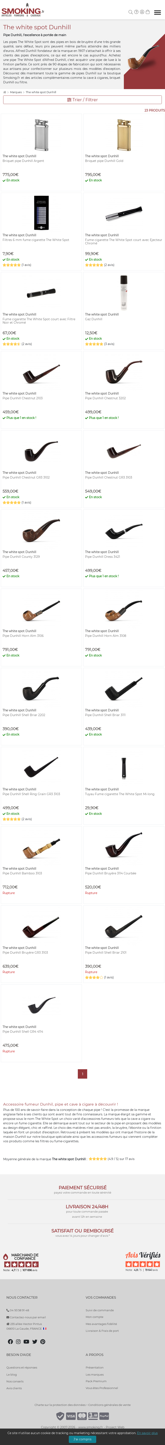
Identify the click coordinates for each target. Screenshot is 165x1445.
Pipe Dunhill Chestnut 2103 (23, 398)
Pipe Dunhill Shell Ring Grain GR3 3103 (31, 794)
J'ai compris (82, 1439)
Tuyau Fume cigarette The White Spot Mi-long (120, 794)
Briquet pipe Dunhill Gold (104, 161)
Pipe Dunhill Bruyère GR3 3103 (25, 953)
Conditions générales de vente (109, 1405)
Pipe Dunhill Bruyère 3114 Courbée (110, 873)
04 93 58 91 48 (17, 1310)
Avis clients (14, 1388)
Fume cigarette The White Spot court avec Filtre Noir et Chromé (39, 321)
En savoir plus (147, 1433)
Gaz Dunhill (93, 319)
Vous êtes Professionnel (102, 1388)
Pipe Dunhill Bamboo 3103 (22, 873)
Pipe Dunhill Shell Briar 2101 (105, 953)
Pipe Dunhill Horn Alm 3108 (105, 636)
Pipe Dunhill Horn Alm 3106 (23, 636)
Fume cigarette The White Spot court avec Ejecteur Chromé (123, 241)
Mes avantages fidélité (101, 1324)
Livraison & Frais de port (102, 1330)
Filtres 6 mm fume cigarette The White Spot (36, 240)
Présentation (95, 1367)
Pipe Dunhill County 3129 (21, 557)
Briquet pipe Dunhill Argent (23, 161)
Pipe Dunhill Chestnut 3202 (105, 398)
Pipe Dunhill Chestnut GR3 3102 (26, 477)
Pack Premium (96, 1381)
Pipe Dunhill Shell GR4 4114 (23, 1032)
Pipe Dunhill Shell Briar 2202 (24, 715)
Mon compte (94, 1317)
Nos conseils (14, 1381)
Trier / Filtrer (82, 99)
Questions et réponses (21, 1367)
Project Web (115, 1427)
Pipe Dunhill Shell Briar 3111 (105, 715)
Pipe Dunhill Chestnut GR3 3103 (108, 477)
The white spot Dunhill (41, 92)
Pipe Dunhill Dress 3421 (102, 557)
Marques (16, 92)
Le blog (11, 1374)
